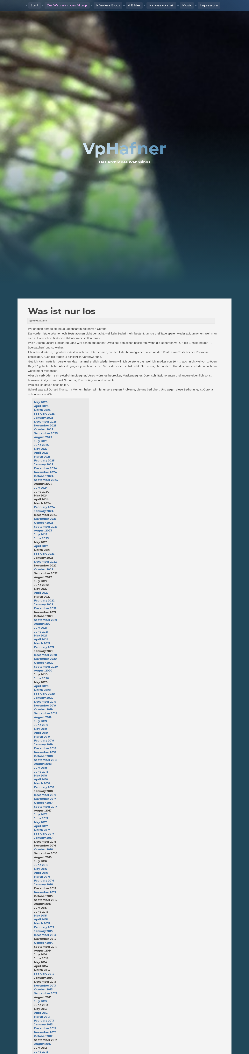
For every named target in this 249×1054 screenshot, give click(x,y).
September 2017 (45, 806)
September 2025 (46, 433)
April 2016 (41, 873)
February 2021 (44, 647)
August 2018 (43, 764)
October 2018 (43, 756)
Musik (187, 5)
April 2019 (41, 733)
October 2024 (43, 476)
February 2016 (44, 880)
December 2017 (45, 795)
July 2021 (40, 628)
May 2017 (40, 822)
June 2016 (41, 865)
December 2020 (45, 655)
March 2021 (42, 643)
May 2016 (40, 869)
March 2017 (42, 830)
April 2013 (41, 1013)
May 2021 (40, 635)
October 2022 (43, 569)
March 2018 (42, 783)
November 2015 (45, 892)
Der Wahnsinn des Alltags (67, 5)
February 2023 (44, 554)
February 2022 (44, 600)
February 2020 (44, 694)
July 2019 (40, 721)
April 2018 (41, 779)
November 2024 (45, 472)
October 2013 (43, 989)
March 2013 (42, 1016)
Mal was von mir (161, 5)
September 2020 (46, 666)
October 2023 (43, 523)
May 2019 (40, 729)
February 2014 (44, 974)
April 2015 (41, 919)
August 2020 (43, 670)
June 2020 (41, 678)
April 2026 (41, 406)
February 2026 (44, 414)
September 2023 (46, 526)
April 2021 (41, 639)
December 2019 (45, 701)
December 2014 (45, 935)
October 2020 (43, 663)
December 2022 (45, 561)
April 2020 (41, 686)
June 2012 (41, 1051)
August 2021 (42, 624)
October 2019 (43, 709)
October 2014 (43, 943)
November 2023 (45, 519)
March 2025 (42, 456)
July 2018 (40, 768)
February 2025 (44, 460)
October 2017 (43, 803)
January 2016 (43, 884)
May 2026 (40, 402)
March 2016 (42, 876)
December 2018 (45, 748)
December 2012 (45, 1028)
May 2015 (40, 915)
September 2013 (45, 993)
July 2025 (40, 441)
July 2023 (40, 534)
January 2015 (43, 931)
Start (35, 5)
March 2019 (42, 736)
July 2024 (41, 488)
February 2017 (44, 834)
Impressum (209, 5)
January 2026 (43, 418)
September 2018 (45, 760)
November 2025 (45, 425)
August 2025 (43, 437)
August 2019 (43, 717)
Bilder (135, 5)
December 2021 (45, 608)
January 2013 (43, 1024)
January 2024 (43, 511)
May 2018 (40, 775)
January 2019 (43, 744)
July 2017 (40, 814)
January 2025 (43, 464)
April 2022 (41, 593)
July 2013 (40, 1001)
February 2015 (44, 927)
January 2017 (43, 838)
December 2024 (45, 468)
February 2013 (44, 1020)
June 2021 (41, 631)
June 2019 (41, 725)
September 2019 (45, 713)
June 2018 (41, 771)
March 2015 (42, 923)
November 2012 (45, 1032)
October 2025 (43, 429)
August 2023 (43, 530)
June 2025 (41, 445)
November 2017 (45, 799)
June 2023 (41, 538)
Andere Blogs (109, 5)
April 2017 (41, 826)
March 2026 (42, 410)
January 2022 (43, 604)
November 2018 (45, 752)
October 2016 (43, 849)
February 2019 (44, 740)
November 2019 (45, 705)
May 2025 (40, 449)
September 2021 (45, 620)
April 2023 (41, 546)
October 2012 (43, 1036)
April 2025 (41, 453)
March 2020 (42, 690)
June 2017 (41, 818)
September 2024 (46, 480)
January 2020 (43, 698)
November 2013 (45, 985)
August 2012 (42, 1044)
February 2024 (44, 507)
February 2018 (44, 787)
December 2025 (45, 421)
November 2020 (45, 659)
